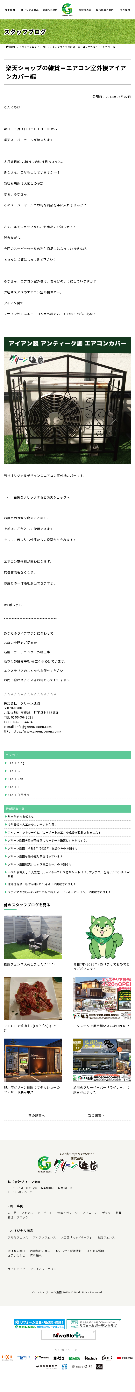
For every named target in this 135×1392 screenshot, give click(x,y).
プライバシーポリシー (44, 1269)
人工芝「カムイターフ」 (77, 1237)
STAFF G (14, 771)
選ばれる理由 (50, 9)
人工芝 (12, 1213)
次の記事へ (96, 1115)
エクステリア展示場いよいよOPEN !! (102, 1002)
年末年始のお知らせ (21, 816)
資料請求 (36, 1255)
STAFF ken (15, 779)
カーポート (45, 1213)
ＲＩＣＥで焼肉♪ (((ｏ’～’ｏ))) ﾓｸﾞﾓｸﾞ (33, 1005)
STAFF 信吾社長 (18, 795)
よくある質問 (95, 1251)
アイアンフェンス (44, 1237)
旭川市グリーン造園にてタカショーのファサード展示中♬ (33, 1066)
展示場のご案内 (105, 9)
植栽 (119, 1213)
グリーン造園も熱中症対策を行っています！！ (38, 856)
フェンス (27, 1213)
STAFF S (13, 787)
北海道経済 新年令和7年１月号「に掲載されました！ (44, 884)
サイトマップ (16, 1269)
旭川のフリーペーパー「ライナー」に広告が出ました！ (102, 1066)
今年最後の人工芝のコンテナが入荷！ (32, 824)
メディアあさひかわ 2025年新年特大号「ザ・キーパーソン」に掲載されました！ (61, 892)
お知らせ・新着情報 (68, 1251)
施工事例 (10, 9)
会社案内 (125, 9)
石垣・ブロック (18, 1217)
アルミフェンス (18, 1237)
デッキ (106, 1213)
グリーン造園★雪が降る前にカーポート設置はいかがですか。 (48, 840)
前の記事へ (36, 1115)
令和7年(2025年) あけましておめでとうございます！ (102, 943)
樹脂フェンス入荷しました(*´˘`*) (33, 941)
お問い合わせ (16, 1255)
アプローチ (90, 1213)
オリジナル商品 (30, 9)
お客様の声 (85, 9)
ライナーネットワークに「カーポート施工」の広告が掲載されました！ (54, 832)
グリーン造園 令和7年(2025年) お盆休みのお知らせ (43, 848)
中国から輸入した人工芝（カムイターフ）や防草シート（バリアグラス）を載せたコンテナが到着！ (69, 874)
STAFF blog (16, 763)
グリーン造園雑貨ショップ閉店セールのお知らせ (40, 864)
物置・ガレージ (67, 1213)
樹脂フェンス (106, 1237)
